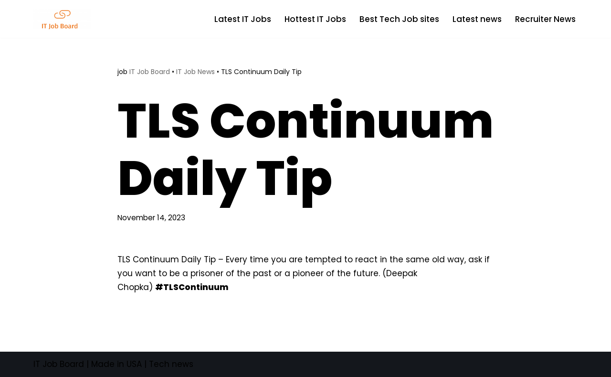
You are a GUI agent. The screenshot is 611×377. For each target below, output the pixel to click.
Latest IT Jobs (242, 19)
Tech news (171, 364)
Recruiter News (545, 19)
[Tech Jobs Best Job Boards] (64, 19)
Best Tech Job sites (399, 19)
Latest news (477, 19)
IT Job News (195, 71)
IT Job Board (149, 71)
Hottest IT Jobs (315, 19)
